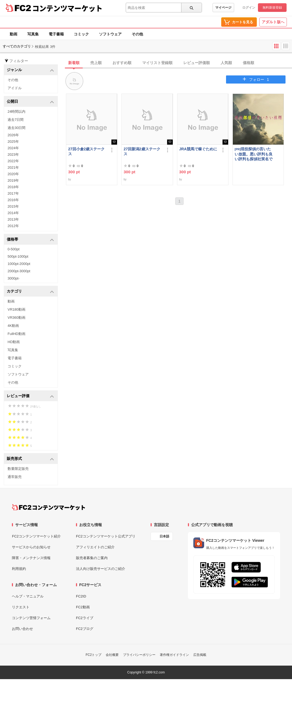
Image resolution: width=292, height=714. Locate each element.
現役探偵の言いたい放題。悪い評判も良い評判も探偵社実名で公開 (254, 154)
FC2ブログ (84, 629)
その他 (137, 34)
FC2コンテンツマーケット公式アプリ (105, 536)
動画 (13, 34)
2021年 (13, 167)
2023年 (13, 154)
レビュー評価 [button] (30, 396)
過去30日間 (16, 128)
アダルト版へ (273, 22)
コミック (81, 34)
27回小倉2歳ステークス (86, 151)
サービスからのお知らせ (31, 547)
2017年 (13, 193)
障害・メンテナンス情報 (31, 558)
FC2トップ (94, 655)
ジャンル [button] (30, 70)
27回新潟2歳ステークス (142, 151)
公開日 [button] (30, 101)
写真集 (33, 34)
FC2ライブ (84, 618)
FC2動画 (83, 607)
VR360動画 (16, 318)
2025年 (13, 142)
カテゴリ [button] (30, 291)
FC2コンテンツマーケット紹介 (36, 536)
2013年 (13, 219)
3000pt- (13, 278)
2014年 (13, 213)
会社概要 (112, 655)
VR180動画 (16, 309)
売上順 (96, 63)
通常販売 (15, 477)
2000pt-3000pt (19, 271)
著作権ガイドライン (174, 655)
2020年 (13, 174)
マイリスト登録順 (157, 63)
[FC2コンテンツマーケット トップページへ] (48, 507)
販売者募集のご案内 (92, 558)
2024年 (13, 148)
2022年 (13, 161)
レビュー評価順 (196, 63)
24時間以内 (16, 111)
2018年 (13, 187)
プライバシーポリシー (139, 655)
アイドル (15, 88)
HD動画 (14, 342)
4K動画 (13, 326)
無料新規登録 (272, 7)
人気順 (226, 63)
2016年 (13, 200)
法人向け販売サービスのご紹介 (100, 569)
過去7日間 (16, 120)
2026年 (13, 135)
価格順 (248, 63)
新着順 (73, 63)
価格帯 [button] (30, 239)
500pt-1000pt (18, 256)
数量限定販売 (18, 469)
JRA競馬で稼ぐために (198, 149)
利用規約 (19, 569)
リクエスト (20, 607)
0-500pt (13, 249)
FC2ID (81, 596)
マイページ (223, 7)
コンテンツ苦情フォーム (31, 618)
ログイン (248, 7)
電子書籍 (56, 34)
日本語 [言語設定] (164, 536)
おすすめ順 (121, 63)
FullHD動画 (16, 334)
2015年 (13, 206)
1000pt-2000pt (19, 264)
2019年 (13, 180)
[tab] (179, 63)
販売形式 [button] (30, 458)
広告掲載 (199, 655)
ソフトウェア (110, 34)
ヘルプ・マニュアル (28, 596)
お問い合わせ (22, 629)
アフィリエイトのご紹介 (95, 547)
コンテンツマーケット (67, 8)
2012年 (13, 226)
